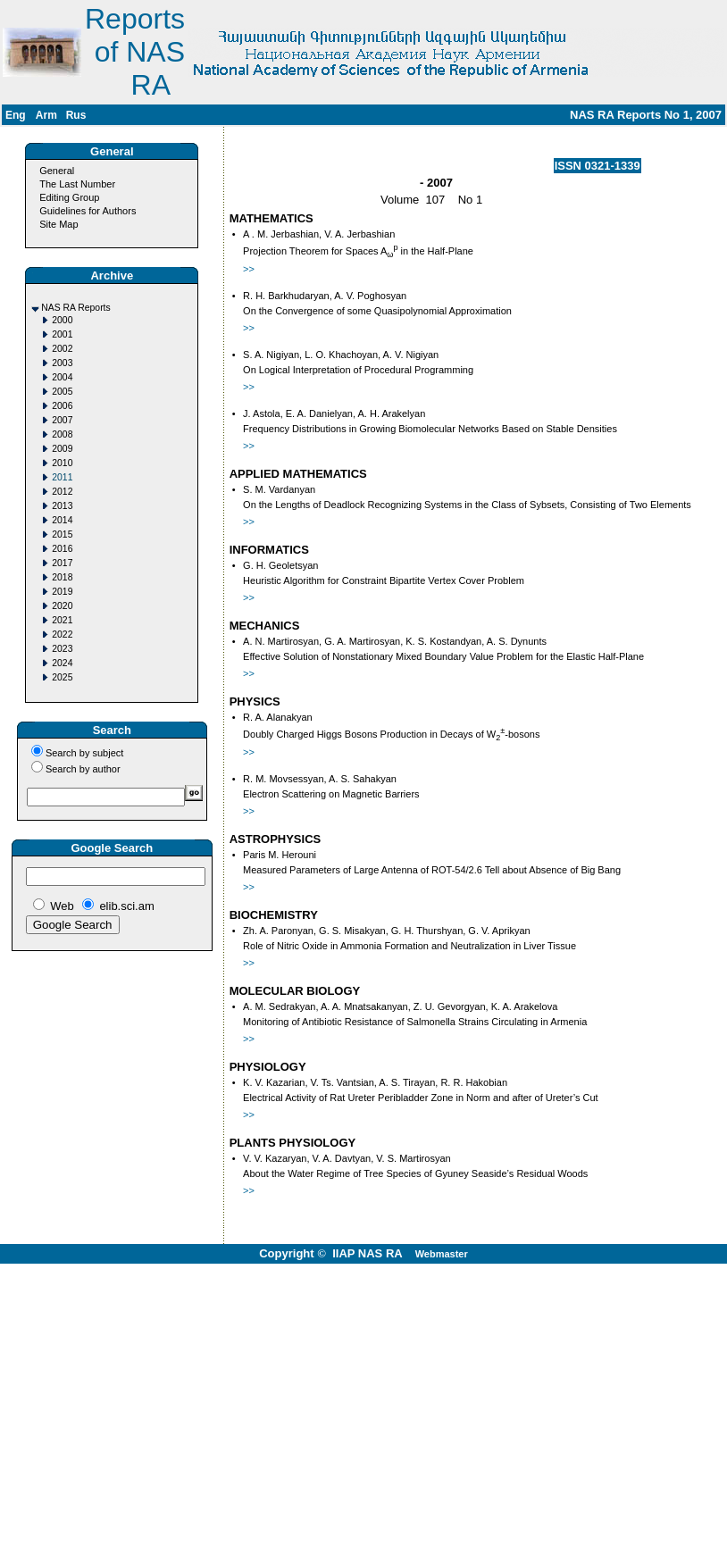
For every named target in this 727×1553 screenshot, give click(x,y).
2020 (62, 606)
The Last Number (77, 184)
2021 (62, 620)
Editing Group (69, 197)
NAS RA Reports (75, 308)
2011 (62, 477)
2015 (62, 534)
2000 (62, 320)
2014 (62, 520)
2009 (62, 449)
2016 (62, 549)
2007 (62, 420)
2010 (62, 463)
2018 (62, 577)
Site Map (58, 224)
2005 (62, 392)
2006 (62, 406)
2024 (62, 663)
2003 (62, 363)
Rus (76, 115)
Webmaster (441, 1253)
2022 (62, 634)
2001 (62, 334)
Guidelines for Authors (87, 210)
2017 (62, 563)
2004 (62, 377)
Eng (15, 115)
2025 (62, 677)
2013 (62, 506)
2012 (62, 492)
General (56, 170)
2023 (62, 649)
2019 (62, 592)
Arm (46, 115)
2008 (62, 434)
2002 (62, 349)
